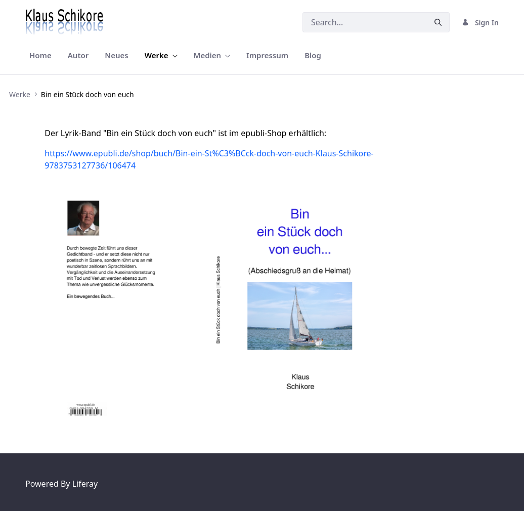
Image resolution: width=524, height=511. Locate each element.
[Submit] (438, 22)
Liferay (85, 483)
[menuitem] (40, 55)
